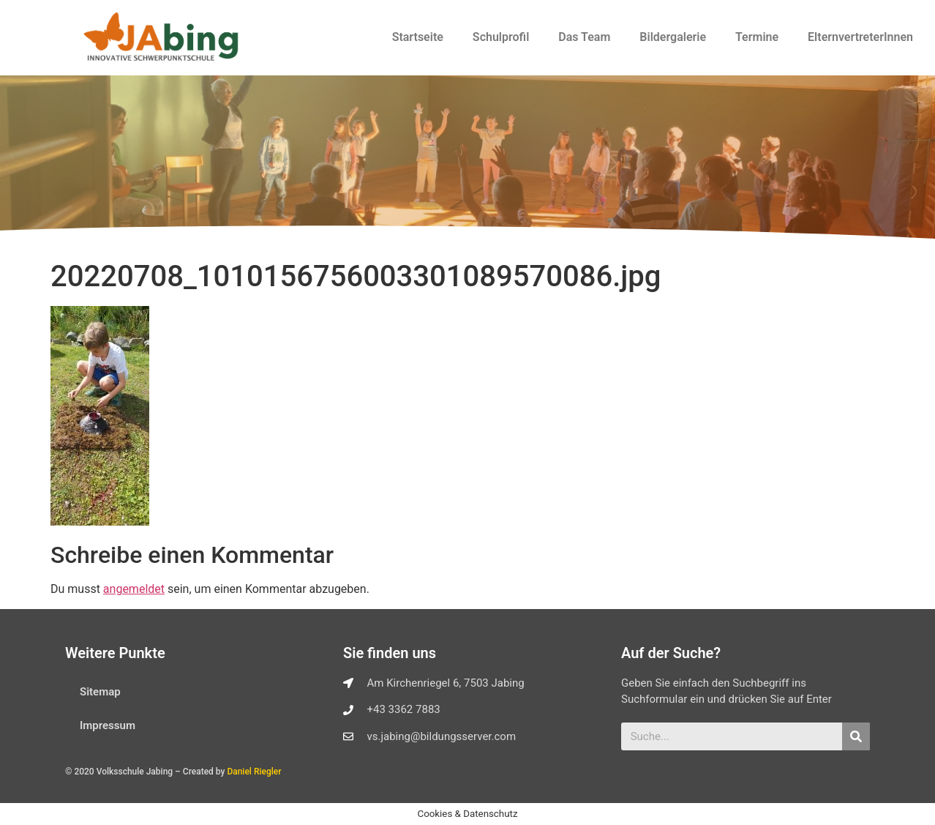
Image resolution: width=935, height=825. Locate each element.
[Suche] (856, 736)
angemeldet (134, 589)
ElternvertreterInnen (860, 37)
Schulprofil (501, 37)
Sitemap (100, 691)
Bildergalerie (672, 37)
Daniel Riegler (254, 771)
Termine (756, 37)
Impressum (107, 725)
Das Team (584, 37)
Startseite (417, 37)
